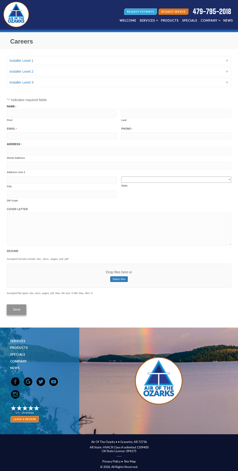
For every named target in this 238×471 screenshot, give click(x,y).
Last (124, 119)
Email (12, 129)
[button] (157, 20)
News (228, 20)
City (9, 184)
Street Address (16, 156)
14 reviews (27, 409)
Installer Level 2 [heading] (21, 71)
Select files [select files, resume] (119, 277)
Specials (189, 20)
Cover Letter (17, 207)
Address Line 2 (16, 170)
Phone (126, 129)
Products (170, 20)
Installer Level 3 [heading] (21, 82)
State (124, 184)
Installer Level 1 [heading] (21, 60)
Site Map (130, 458)
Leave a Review (24, 416)
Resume (12, 249)
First (9, 119)
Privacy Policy (111, 458)
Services (147, 20)
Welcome (128, 20)
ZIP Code (12, 198)
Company (209, 20)
